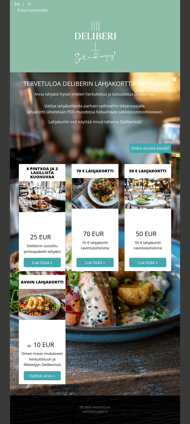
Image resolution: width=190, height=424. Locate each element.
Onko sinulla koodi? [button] (150, 148)
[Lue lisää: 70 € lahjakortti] (95, 262)
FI (29, 4)
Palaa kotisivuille (32, 10)
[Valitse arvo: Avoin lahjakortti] (42, 376)
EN (17, 4)
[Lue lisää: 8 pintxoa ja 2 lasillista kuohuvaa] (42, 262)
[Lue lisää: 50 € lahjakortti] (147, 262)
